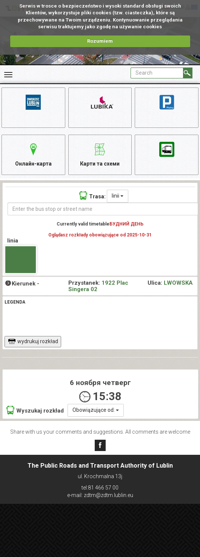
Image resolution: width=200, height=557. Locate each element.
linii (117, 196)
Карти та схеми (100, 154)
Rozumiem (100, 41)
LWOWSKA (178, 282)
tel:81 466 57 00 (100, 488)
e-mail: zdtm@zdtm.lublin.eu (100, 495)
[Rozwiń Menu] (8, 74)
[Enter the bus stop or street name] (103, 209)
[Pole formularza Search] (157, 73)
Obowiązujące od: (95, 410)
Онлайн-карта (33, 154)
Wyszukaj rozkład (35, 410)
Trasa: (92, 195)
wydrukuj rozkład (33, 341)
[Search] (187, 73)
